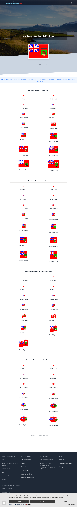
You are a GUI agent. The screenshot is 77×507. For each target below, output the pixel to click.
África (3, 459)
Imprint (69, 504)
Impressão (62, 459)
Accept (42, 501)
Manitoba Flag (6, 492)
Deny (19, 501)
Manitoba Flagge (7, 488)
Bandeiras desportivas (27, 477)
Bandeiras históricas (26, 474)
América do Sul (6, 469)
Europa (4, 479)
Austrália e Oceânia (7, 476)
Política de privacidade (65, 463)
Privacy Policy (73, 504)
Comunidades (25, 467)
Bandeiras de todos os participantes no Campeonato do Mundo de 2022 (47, 466)
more (65, 501)
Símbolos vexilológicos (46, 459)
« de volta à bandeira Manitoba (38, 65)
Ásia (3, 472)
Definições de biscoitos (65, 467)
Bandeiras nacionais (8, 456)
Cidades (23, 463)
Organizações (25, 470)
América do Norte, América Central (10, 464)
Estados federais (26, 459)
